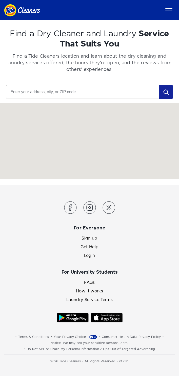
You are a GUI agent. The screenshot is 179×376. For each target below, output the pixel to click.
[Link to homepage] (22, 10)
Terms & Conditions (33, 337)
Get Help (90, 246)
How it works (89, 291)
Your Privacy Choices (70, 337)
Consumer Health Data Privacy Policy (131, 337)
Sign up (89, 238)
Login (89, 255)
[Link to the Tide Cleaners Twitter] (109, 208)
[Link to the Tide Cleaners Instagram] (90, 208)
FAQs (89, 282)
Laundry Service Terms (89, 299)
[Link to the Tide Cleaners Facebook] (70, 208)
